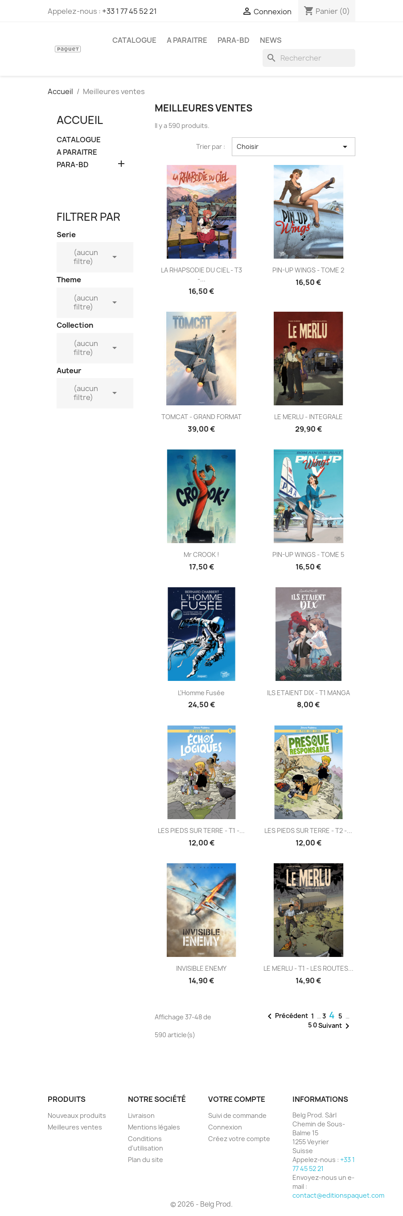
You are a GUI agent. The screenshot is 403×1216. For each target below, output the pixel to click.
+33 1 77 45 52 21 (129, 11)
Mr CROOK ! (201, 554)
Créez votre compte (239, 1138)
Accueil (80, 120)
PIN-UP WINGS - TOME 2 (308, 270)
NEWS (271, 40)
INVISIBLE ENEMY (201, 968)
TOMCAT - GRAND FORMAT (201, 416)
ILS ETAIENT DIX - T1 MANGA (308, 692)
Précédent (286, 1016)
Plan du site (145, 1159)
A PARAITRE (187, 40)
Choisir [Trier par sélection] (293, 146)
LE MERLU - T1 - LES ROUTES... (308, 968)
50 (313, 1025)
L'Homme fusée (201, 692)
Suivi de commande (237, 1115)
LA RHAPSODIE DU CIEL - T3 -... (201, 274)
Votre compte (236, 1099)
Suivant (335, 1026)
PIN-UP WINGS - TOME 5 (308, 554)
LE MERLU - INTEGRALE (308, 416)
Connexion (225, 1127)
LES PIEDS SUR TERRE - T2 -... (308, 830)
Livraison (141, 1115)
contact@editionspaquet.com (338, 1195)
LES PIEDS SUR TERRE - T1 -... (201, 830)
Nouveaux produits (77, 1115)
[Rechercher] (309, 58)
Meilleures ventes (75, 1127)
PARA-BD (234, 40)
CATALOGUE (134, 40)
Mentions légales (154, 1127)
